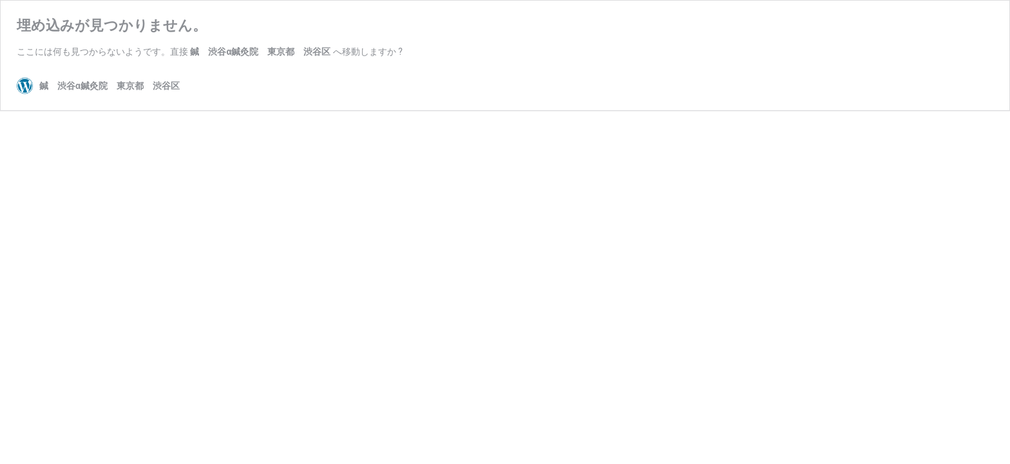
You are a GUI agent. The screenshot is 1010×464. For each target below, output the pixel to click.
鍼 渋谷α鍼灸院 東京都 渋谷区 (260, 51)
